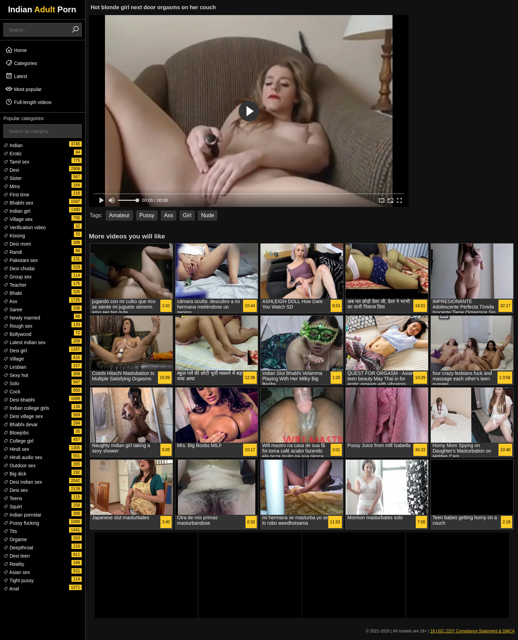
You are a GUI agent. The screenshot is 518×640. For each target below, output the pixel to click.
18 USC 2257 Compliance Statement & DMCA (472, 631)
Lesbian (14, 367)
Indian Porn (42, 9)
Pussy (147, 215)
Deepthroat (18, 547)
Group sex (17, 276)
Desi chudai (19, 268)
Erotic (12, 153)
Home (16, 50)
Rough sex (17, 326)
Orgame (15, 539)
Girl (187, 215)
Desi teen (16, 556)
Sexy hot (15, 375)
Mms (11, 186)
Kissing (14, 235)
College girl (18, 441)
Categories (21, 63)
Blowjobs (16, 432)
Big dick (14, 473)
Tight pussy (18, 580)
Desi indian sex (22, 482)
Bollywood (17, 334)
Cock (12, 391)
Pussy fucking (21, 523)
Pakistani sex (20, 260)
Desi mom (17, 244)
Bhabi (12, 293)
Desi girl (15, 350)
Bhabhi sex (18, 203)
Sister (12, 178)
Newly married (21, 318)
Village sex (17, 219)
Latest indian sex (24, 342)
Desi (11, 170)
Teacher (14, 285)
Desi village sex (23, 416)
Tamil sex (16, 162)
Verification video (24, 227)
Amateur (119, 215)
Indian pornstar (22, 515)
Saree (12, 309)
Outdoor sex (19, 465)
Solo (11, 383)
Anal (11, 588)
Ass (10, 301)
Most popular (23, 89)
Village (13, 359)
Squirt (12, 506)
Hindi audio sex (22, 457)
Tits (10, 531)
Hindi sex (16, 449)
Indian (13, 145)
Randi (12, 252)
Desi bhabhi (19, 400)
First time (16, 194)
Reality (13, 564)
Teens (12, 498)
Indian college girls (26, 408)
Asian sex (16, 572)
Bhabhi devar (20, 424)
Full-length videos (28, 102)
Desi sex (15, 490)
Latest (16, 76)
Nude (207, 215)
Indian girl (16, 211)
